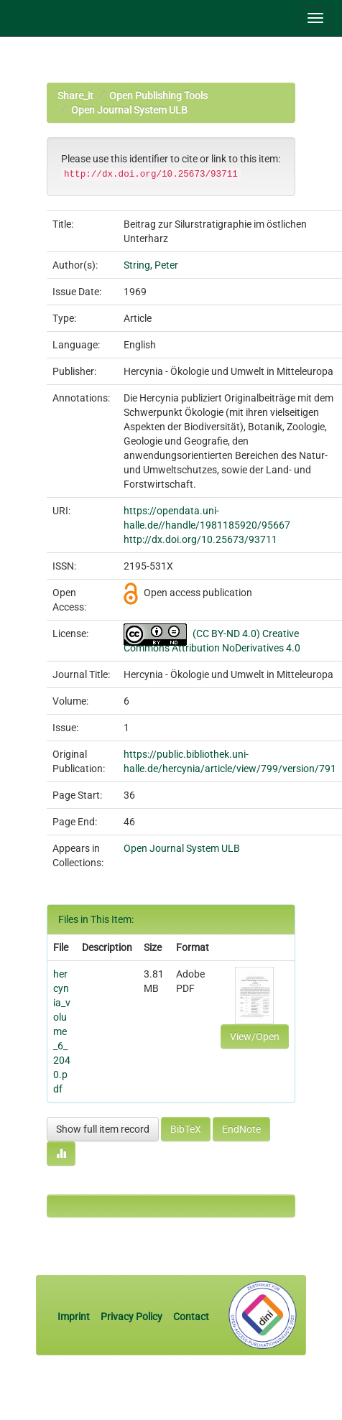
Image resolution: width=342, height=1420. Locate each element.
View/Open (254, 1036)
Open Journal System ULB (129, 110)
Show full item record (102, 1129)
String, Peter (151, 265)
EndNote (241, 1129)
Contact (191, 1316)
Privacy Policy (131, 1316)
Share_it (75, 95)
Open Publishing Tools (158, 95)
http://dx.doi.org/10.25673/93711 (200, 539)
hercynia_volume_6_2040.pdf (61, 1031)
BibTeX (185, 1129)
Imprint (74, 1316)
